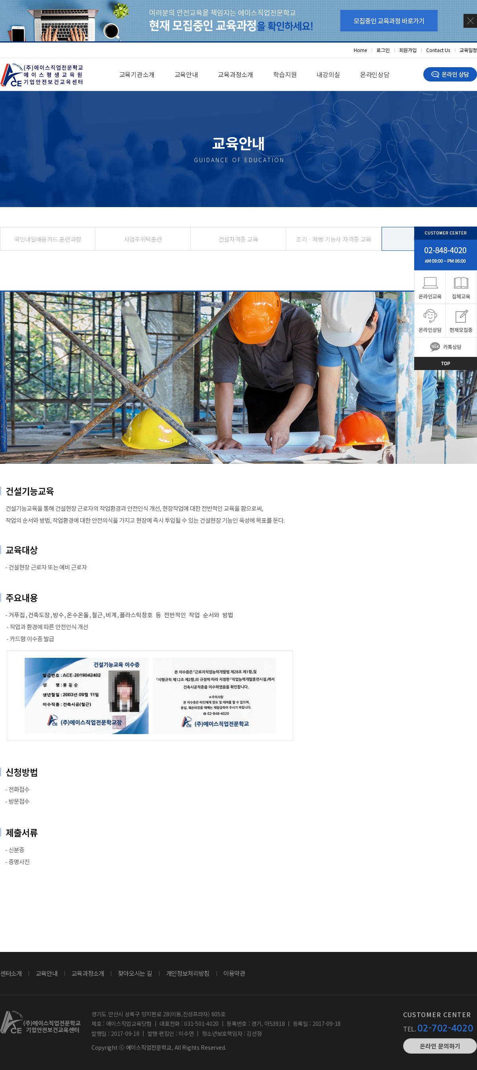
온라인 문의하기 (440, 1046)
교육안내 (186, 74)
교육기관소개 (137, 74)
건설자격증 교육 (238, 239)
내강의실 (328, 74)
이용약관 (234, 973)
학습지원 (285, 74)
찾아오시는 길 (135, 973)
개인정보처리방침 (188, 973)
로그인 (383, 50)
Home (360, 50)
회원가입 (408, 50)
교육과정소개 (235, 74)
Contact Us (438, 50)
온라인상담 (375, 74)
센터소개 (11, 973)
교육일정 (468, 50)
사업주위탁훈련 (143, 239)
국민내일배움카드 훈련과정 (47, 239)
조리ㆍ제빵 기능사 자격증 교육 (333, 239)
